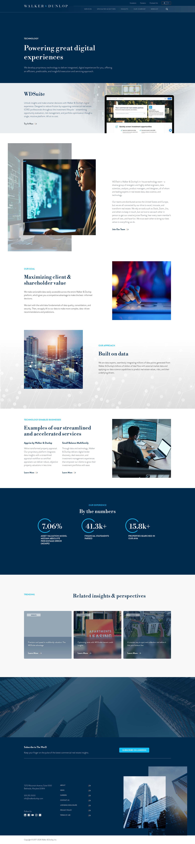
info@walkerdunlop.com (33, 798)
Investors (133, 3)
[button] (88, 9)
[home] (46, 6)
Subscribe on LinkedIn (134, 750)
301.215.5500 (29, 795)
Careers (143, 3)
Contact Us (154, 3)
